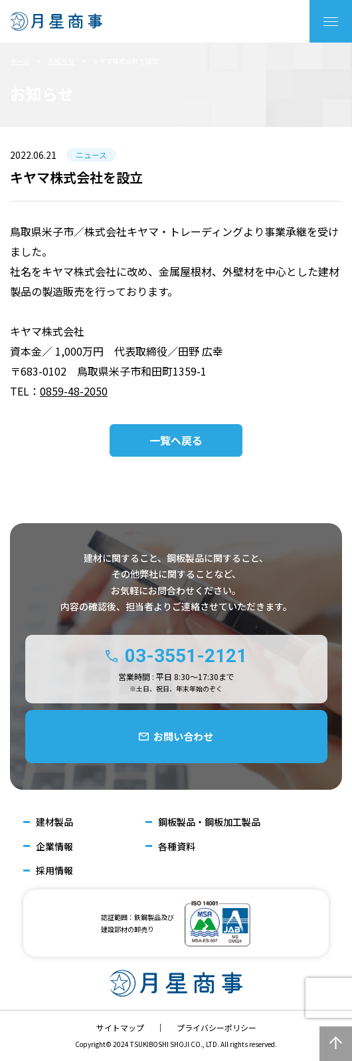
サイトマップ (120, 1027)
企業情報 (54, 846)
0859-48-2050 (74, 391)
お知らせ (61, 61)
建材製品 (54, 822)
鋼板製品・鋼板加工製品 (209, 822)
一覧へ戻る (176, 440)
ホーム (20, 61)
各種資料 (176, 846)
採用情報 (54, 870)
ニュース (91, 154)
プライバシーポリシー (216, 1027)
